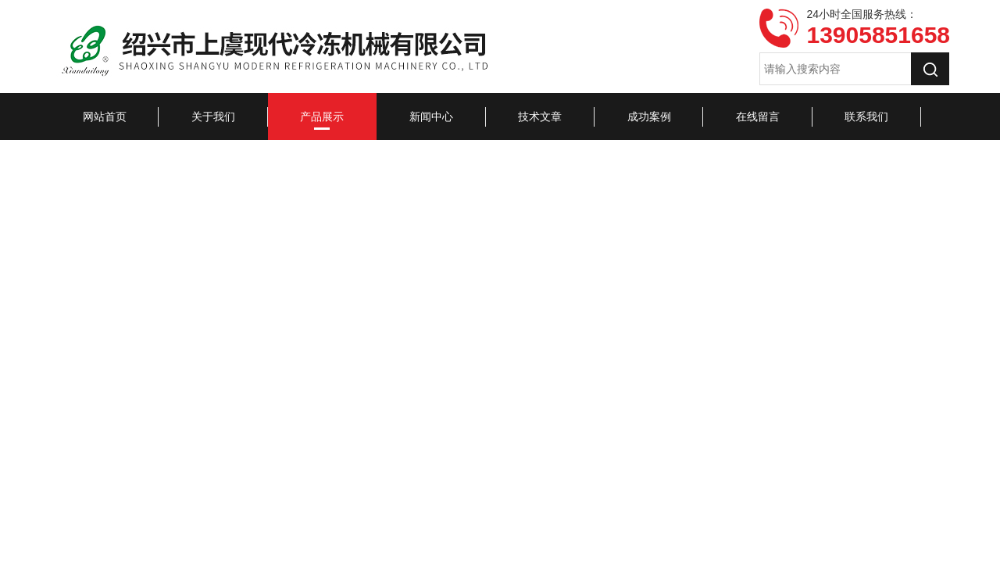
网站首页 (105, 116)
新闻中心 (431, 116)
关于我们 (213, 116)
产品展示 (322, 116)
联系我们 (866, 116)
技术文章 (540, 116)
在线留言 (758, 116)
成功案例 (649, 116)
